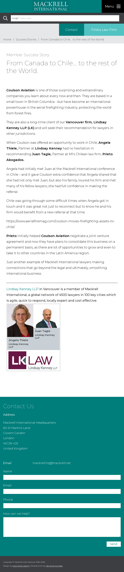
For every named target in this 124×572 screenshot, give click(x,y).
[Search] (5, 18)
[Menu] (113, 6)
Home (7, 39)
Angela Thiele (18, 340)
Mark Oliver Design (21, 566)
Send (113, 544)
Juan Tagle (42, 331)
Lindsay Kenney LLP (22, 289)
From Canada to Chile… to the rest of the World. (72, 39)
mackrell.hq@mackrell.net (52, 463)
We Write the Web (54, 566)
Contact (71, 30)
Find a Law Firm (104, 30)
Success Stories (26, 39)
